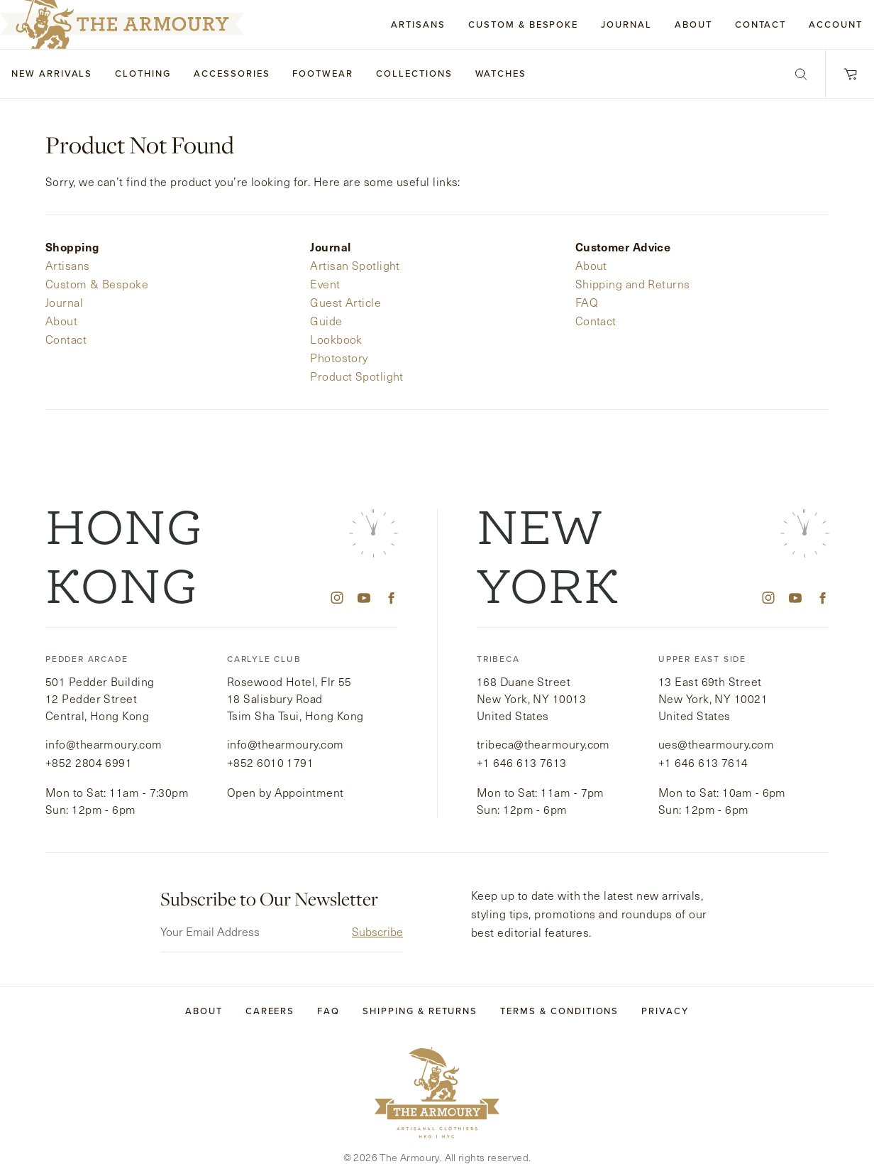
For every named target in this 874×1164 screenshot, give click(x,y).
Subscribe (377, 913)
